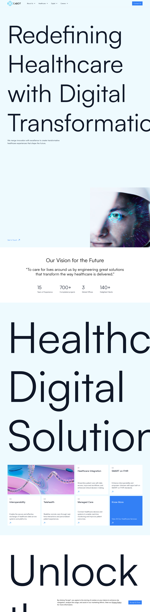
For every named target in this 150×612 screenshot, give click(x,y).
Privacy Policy (116, 602)
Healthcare (42, 3)
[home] (14, 3)
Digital (53, 3)
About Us (30, 3)
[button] (31, 3)
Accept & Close (135, 602)
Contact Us (137, 3)
